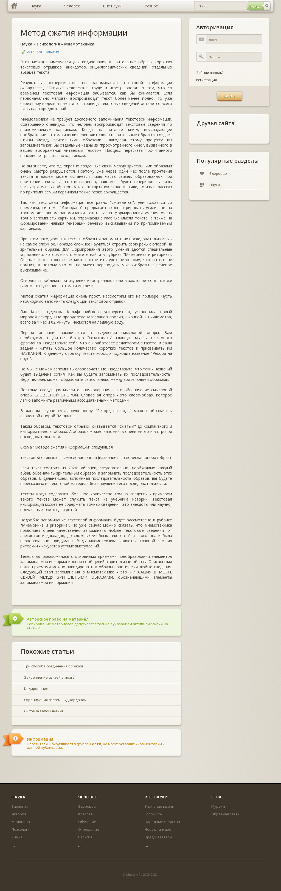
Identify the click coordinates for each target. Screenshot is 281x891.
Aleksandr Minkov (43, 52)
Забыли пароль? (209, 72)
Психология (48, 44)
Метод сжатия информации (74, 32)
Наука (26, 44)
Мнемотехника (79, 44)
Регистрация (206, 80)
